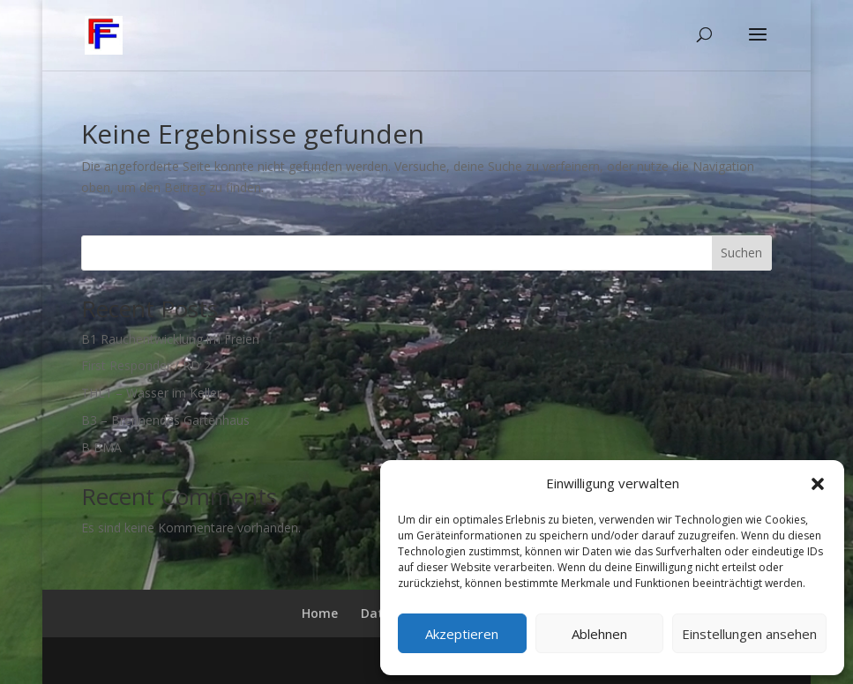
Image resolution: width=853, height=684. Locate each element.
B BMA (101, 447)
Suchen (741, 252)
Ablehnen (599, 634)
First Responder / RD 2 (146, 365)
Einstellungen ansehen (749, 634)
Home (320, 613)
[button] (818, 484)
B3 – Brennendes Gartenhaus (165, 420)
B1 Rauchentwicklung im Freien (170, 339)
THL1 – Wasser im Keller (151, 392)
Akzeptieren (461, 634)
